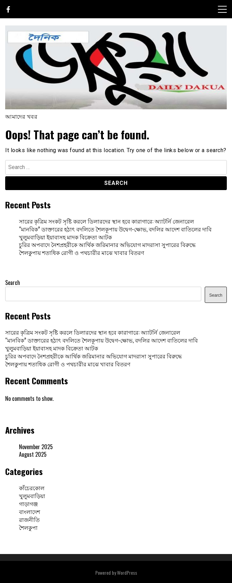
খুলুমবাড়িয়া (32, 496)
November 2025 (36, 447)
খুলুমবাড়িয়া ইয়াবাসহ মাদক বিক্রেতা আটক (65, 237)
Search (12, 282)
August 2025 (33, 454)
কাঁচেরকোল (32, 488)
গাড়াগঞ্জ (28, 504)
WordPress (127, 572)
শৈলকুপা (28, 527)
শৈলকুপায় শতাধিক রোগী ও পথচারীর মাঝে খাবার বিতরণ (81, 252)
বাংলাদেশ (29, 511)
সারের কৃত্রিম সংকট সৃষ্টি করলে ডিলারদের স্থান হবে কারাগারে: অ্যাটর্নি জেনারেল (106, 221)
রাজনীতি (29, 519)
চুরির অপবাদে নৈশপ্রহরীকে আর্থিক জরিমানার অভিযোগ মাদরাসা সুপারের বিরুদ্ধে (107, 244)
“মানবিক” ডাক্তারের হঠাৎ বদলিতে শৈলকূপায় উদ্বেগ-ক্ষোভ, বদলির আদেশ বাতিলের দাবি (115, 229)
